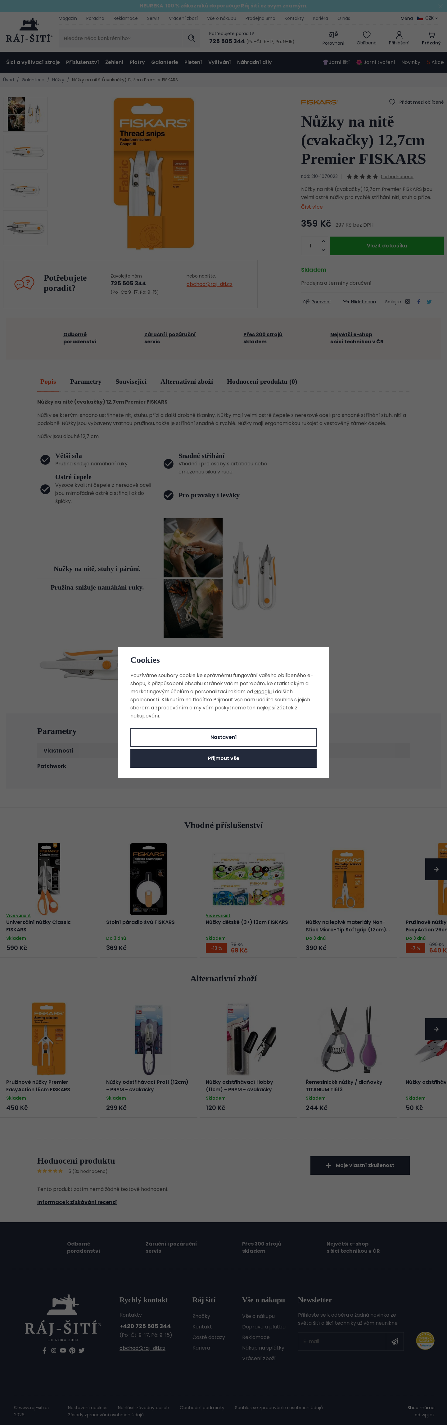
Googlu (263, 691)
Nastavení (223, 737)
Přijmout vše (223, 758)
